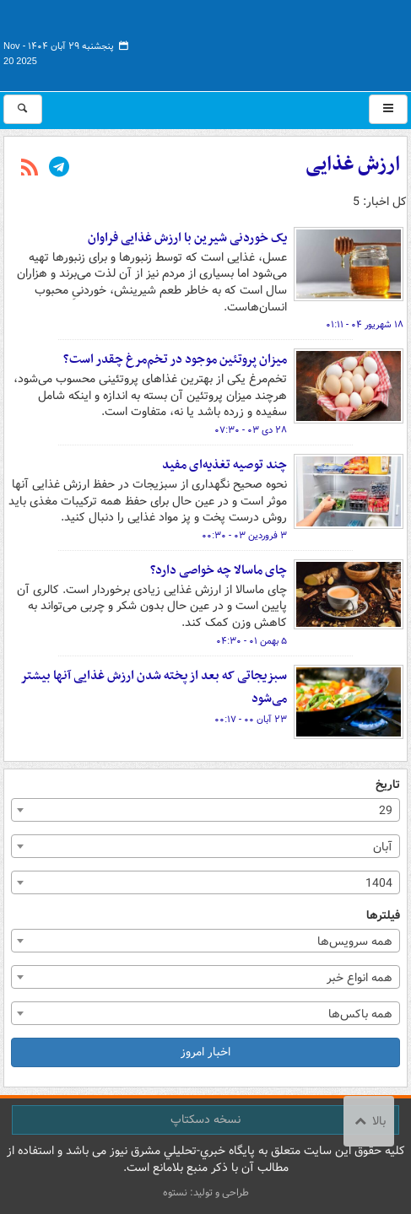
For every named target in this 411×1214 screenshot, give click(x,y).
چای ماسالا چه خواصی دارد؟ (218, 570)
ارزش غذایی (353, 164)
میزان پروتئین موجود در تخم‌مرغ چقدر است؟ (175, 359)
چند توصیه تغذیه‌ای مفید (224, 465)
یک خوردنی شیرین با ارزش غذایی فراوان (187, 238)
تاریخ (388, 785)
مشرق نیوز (281, 42)
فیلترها (383, 916)
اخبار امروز (205, 1052)
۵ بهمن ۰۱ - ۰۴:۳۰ (251, 641)
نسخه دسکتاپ (205, 1119)
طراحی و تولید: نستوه (206, 1192)
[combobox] (205, 810)
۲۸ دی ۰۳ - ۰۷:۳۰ (250, 430)
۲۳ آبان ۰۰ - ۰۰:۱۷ (250, 719)
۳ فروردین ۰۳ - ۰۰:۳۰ (244, 535)
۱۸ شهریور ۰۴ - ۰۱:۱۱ (364, 324)
